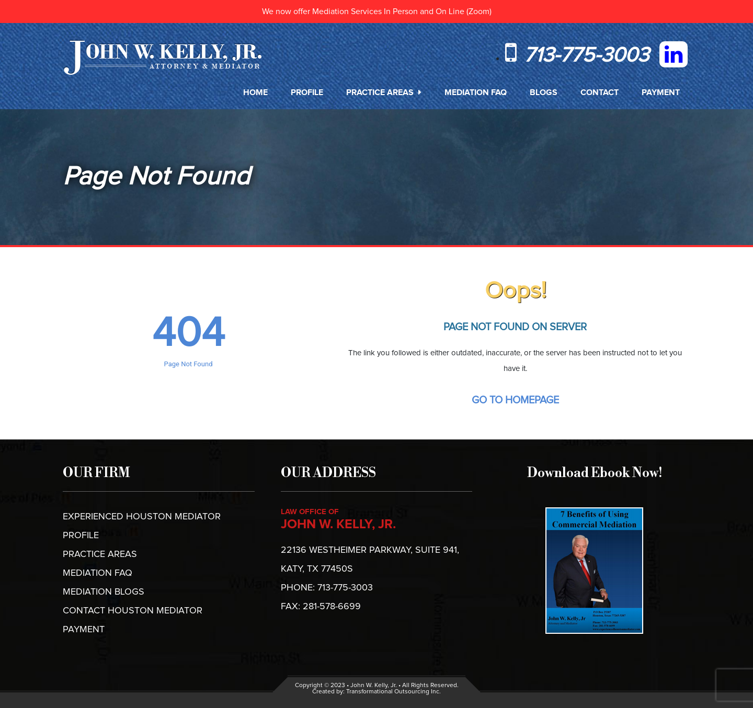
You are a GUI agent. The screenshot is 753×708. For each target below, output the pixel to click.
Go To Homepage (515, 400)
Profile (307, 92)
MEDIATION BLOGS (103, 592)
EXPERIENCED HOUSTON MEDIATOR (142, 516)
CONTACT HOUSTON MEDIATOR (132, 611)
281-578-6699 (332, 606)
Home (255, 92)
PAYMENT (84, 629)
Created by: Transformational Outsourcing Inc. (376, 692)
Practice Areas (383, 92)
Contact (599, 92)
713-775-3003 (577, 55)
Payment (661, 92)
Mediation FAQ (475, 92)
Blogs (543, 92)
